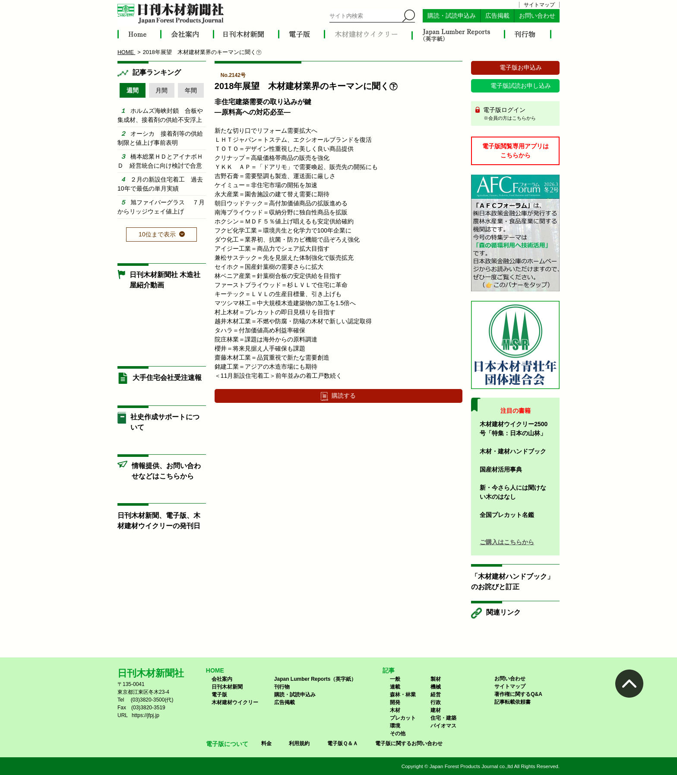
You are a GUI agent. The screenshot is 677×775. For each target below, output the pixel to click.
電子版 (219, 695)
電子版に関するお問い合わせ (409, 743)
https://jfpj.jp (145, 715)
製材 (435, 679)
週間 (133, 90)
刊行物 (282, 687)
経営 (435, 695)
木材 (395, 710)
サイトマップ (539, 5)
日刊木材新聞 (227, 687)
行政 (435, 702)
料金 (266, 743)
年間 (191, 90)
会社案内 (222, 679)
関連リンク (503, 612)
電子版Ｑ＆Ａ (342, 743)
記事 (389, 670)
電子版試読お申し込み (520, 85)
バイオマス (443, 726)
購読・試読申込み (451, 16)
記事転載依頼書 (512, 702)
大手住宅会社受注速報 (167, 377)
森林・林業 (403, 695)
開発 (395, 702)
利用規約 (299, 743)
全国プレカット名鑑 (507, 514)
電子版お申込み (521, 67)
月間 (161, 90)
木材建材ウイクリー (235, 702)
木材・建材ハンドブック (513, 451)
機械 (435, 687)
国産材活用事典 (501, 469)
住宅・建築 (443, 718)
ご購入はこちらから (507, 542)
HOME (215, 670)
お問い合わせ (537, 16)
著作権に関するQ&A (518, 694)
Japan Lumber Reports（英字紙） (315, 679)
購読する (344, 395)
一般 (395, 679)
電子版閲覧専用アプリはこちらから (515, 151)
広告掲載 (497, 16)
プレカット (403, 718)
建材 (435, 710)
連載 (395, 687)
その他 (397, 733)
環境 (395, 726)
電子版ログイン (518, 114)
